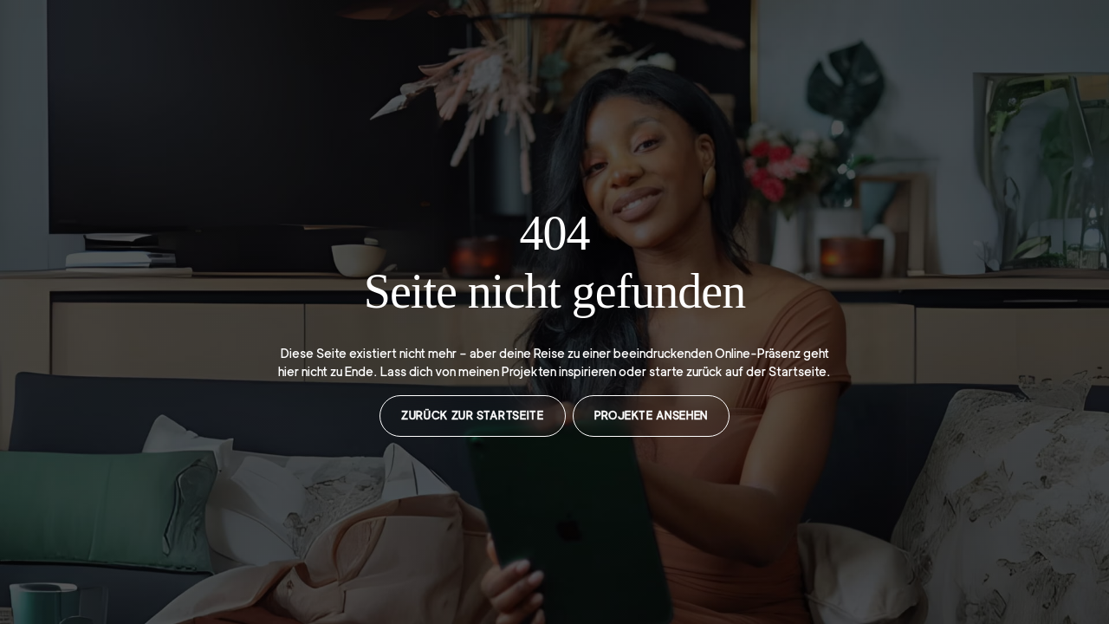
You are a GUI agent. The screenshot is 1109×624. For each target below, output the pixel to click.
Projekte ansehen (651, 415)
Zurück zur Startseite (472, 415)
